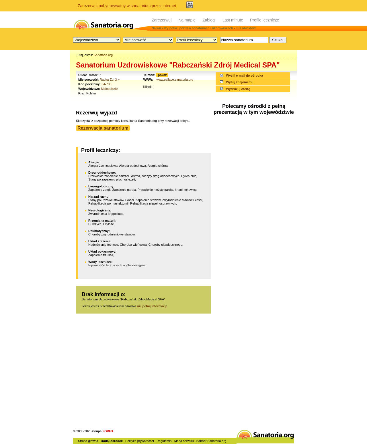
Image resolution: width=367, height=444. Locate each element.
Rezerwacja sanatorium (102, 128)
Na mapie (187, 20)
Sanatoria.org (103, 55)
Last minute (232, 20)
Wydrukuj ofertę (238, 89)
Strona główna (88, 441)
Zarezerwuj (161, 20)
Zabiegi (209, 20)
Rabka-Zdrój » (110, 79)
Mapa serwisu (184, 441)
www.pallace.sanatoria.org (174, 79)
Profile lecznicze (264, 20)
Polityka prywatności (139, 441)
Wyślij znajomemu (239, 82)
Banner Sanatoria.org (211, 441)
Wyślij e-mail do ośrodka (244, 75)
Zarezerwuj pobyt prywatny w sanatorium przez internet (127, 5)
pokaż (162, 75)
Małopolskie (109, 88)
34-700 (106, 84)
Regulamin (164, 441)
